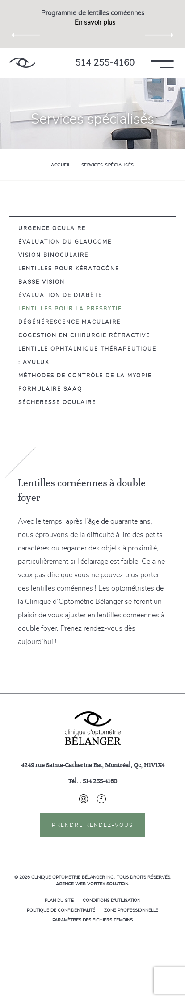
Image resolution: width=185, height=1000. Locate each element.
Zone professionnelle (131, 910)
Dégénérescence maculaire (69, 322)
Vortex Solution (107, 884)
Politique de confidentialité (61, 910)
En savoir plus (95, 22)
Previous (25, 36)
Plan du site (59, 900)
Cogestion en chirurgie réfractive (84, 335)
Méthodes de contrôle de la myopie (85, 375)
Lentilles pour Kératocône (68, 268)
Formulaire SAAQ (50, 389)
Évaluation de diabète (60, 295)
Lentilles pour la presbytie (70, 308)
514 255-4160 (105, 62)
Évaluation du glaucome (65, 241)
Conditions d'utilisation (111, 900)
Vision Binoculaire (53, 255)
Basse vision (41, 282)
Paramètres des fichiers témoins (92, 920)
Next (159, 36)
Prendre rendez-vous (92, 825)
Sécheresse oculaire (57, 402)
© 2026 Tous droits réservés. (92, 877)
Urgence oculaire (52, 228)
